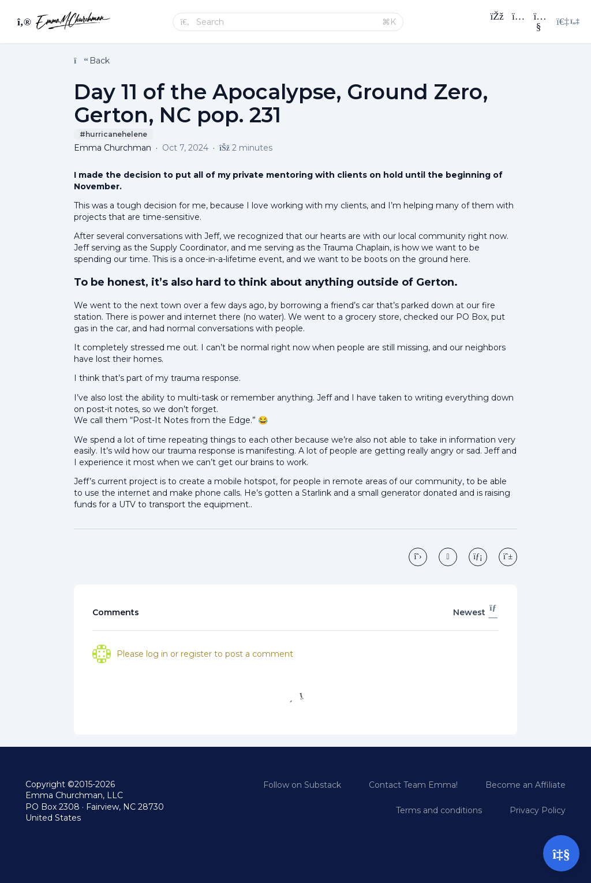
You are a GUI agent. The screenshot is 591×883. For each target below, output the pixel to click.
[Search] (285, 22)
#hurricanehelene (113, 134)
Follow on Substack (302, 785)
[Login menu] (567, 22)
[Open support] (561, 853)
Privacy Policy (538, 810)
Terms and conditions (439, 810)
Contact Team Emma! (413, 785)
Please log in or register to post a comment (205, 654)
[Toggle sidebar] (22, 22)
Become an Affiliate (525, 785)
